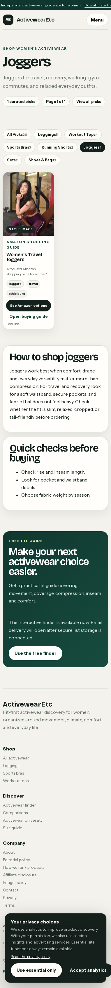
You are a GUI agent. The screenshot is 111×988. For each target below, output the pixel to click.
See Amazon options (28, 305)
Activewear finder (19, 805)
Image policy (15, 882)
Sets (12, 160)
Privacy (10, 897)
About (9, 852)
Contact (10, 890)
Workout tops (16, 780)
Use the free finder (36, 653)
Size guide (12, 827)
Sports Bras (19, 147)
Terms (9, 905)
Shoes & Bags (42, 160)
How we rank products (23, 867)
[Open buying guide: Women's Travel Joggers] (28, 204)
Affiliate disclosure (20, 875)
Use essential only (36, 970)
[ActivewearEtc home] (28, 20)
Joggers (92, 147)
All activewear (16, 758)
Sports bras (13, 773)
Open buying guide (28, 316)
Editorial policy (16, 859)
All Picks (17, 134)
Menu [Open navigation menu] (97, 20)
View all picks (88, 101)
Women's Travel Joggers (24, 257)
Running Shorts (57, 147)
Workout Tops (83, 134)
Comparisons (15, 812)
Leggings (48, 134)
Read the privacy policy (30, 957)
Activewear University (23, 820)
